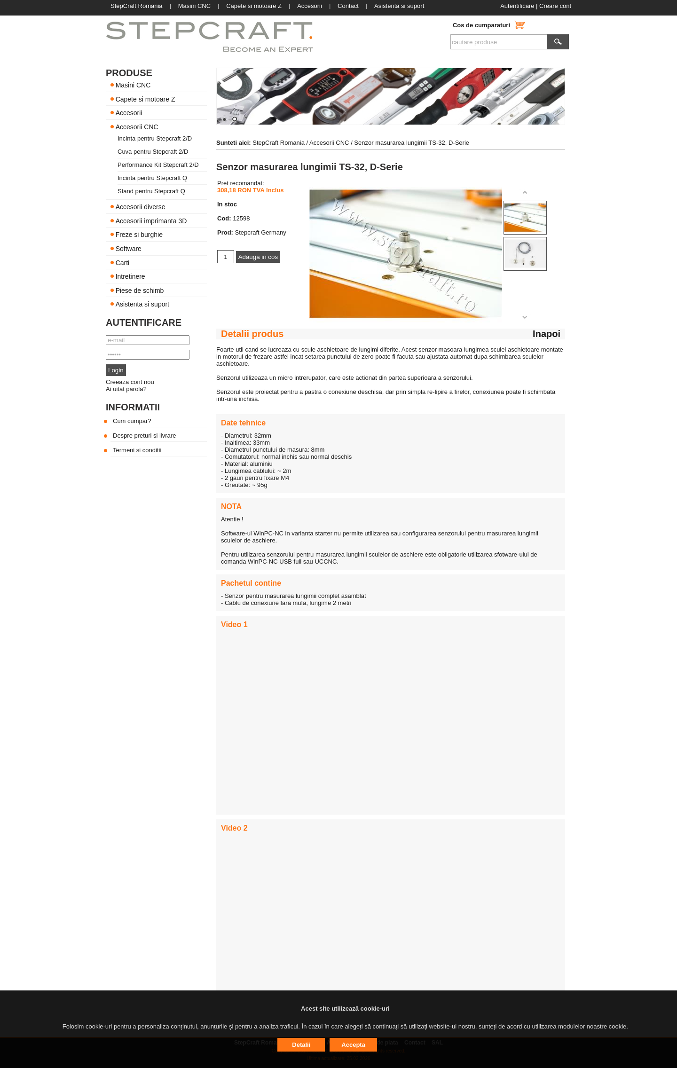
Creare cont (555, 5)
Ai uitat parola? (126, 389)
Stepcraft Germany (260, 232)
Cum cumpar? (132, 420)
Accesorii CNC (137, 126)
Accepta (353, 1044)
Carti (123, 262)
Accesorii (129, 113)
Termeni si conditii (137, 450)
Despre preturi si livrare (144, 435)
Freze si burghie (139, 234)
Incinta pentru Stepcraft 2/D (155, 138)
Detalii (301, 1044)
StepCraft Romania (278, 142)
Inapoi (546, 334)
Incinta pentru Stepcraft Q (152, 177)
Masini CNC (133, 85)
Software (129, 248)
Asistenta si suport (142, 304)
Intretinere (130, 276)
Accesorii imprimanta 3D (151, 220)
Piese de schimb (140, 290)
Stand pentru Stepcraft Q (151, 191)
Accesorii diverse (140, 207)
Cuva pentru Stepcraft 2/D (153, 151)
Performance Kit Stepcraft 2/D (158, 164)
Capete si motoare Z (145, 98)
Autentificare (517, 5)
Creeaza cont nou (130, 381)
